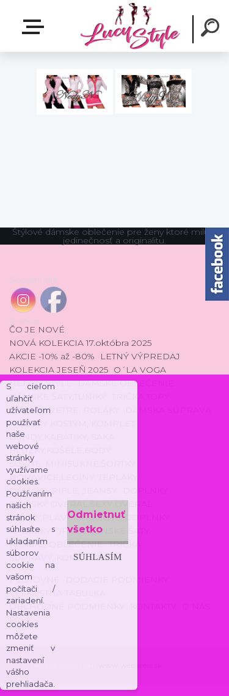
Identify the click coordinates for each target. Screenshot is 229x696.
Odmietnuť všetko (96, 522)
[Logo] (129, 25)
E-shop (35, 27)
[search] (212, 29)
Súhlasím (97, 556)
